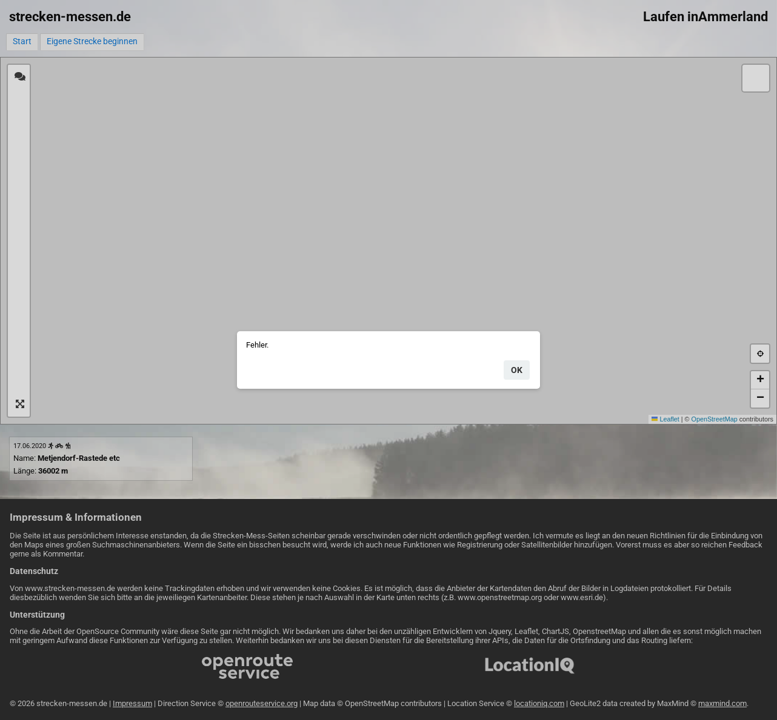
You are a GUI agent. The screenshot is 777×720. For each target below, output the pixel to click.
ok (516, 370)
